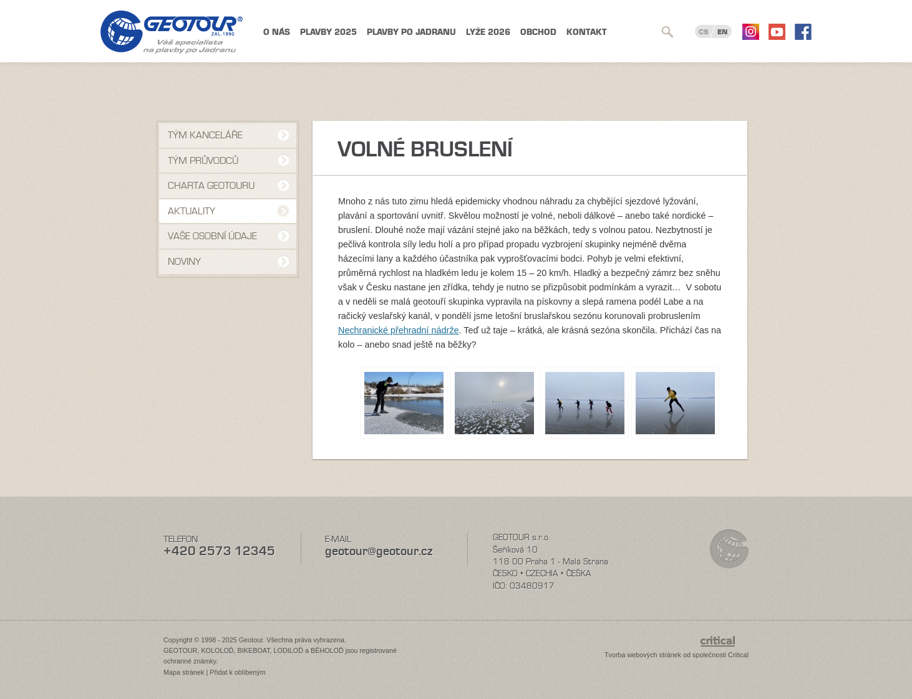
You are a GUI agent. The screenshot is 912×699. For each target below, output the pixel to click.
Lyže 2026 (488, 32)
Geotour (171, 32)
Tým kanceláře (205, 135)
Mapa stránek (183, 672)
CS (704, 31)
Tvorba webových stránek (642, 655)
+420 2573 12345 (219, 551)
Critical (738, 655)
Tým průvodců (203, 160)
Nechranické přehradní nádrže (398, 330)
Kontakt (586, 32)
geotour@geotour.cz (378, 551)
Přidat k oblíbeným (237, 672)
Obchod (538, 32)
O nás (276, 32)
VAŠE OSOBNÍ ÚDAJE (212, 236)
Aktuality (191, 211)
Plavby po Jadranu (411, 32)
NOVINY (184, 261)
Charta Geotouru (211, 185)
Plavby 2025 (328, 32)
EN (722, 31)
